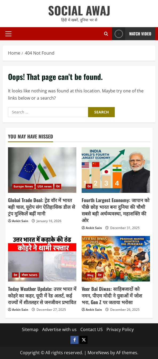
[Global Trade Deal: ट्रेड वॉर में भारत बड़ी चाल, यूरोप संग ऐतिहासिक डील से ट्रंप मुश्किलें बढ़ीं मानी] (42, 170)
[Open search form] (106, 33)
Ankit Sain (20, 221)
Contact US (91, 329)
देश (58, 186)
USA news (44, 186)
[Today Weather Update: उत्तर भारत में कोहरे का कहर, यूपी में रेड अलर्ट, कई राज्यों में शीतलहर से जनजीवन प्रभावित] (42, 259)
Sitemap (30, 329)
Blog (90, 275)
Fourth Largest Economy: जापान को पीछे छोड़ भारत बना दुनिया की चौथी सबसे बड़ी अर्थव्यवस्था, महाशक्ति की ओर (115, 210)
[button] (8, 33)
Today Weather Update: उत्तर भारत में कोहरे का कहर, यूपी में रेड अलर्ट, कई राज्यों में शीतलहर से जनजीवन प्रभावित (42, 295)
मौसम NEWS (29, 275)
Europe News (23, 186)
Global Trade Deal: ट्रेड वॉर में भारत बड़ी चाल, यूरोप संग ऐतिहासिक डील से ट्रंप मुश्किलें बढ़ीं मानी (41, 207)
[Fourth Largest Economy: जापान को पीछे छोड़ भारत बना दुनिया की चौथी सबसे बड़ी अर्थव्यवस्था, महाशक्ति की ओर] (116, 170)
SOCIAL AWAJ (79, 10)
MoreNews (98, 353)
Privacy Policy (120, 329)
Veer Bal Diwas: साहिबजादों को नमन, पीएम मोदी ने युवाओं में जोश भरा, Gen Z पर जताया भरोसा (112, 295)
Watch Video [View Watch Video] (131, 33)
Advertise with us (59, 329)
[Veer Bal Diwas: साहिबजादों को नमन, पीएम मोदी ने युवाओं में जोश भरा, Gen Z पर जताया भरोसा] (116, 259)
